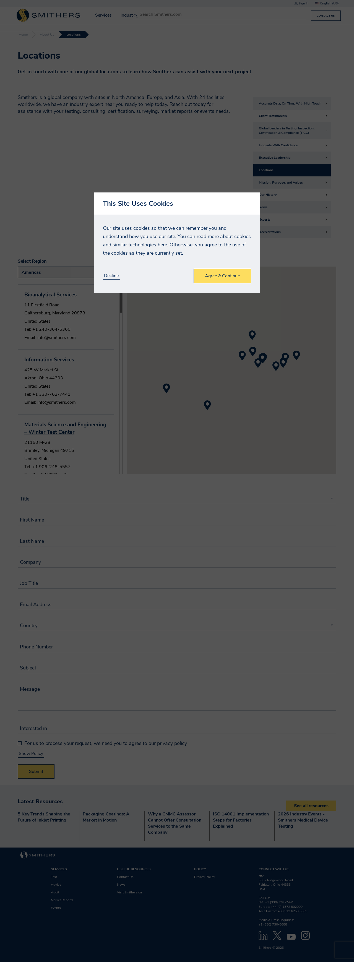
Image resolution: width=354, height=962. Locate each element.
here (162, 244)
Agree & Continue (222, 276)
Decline (111, 276)
